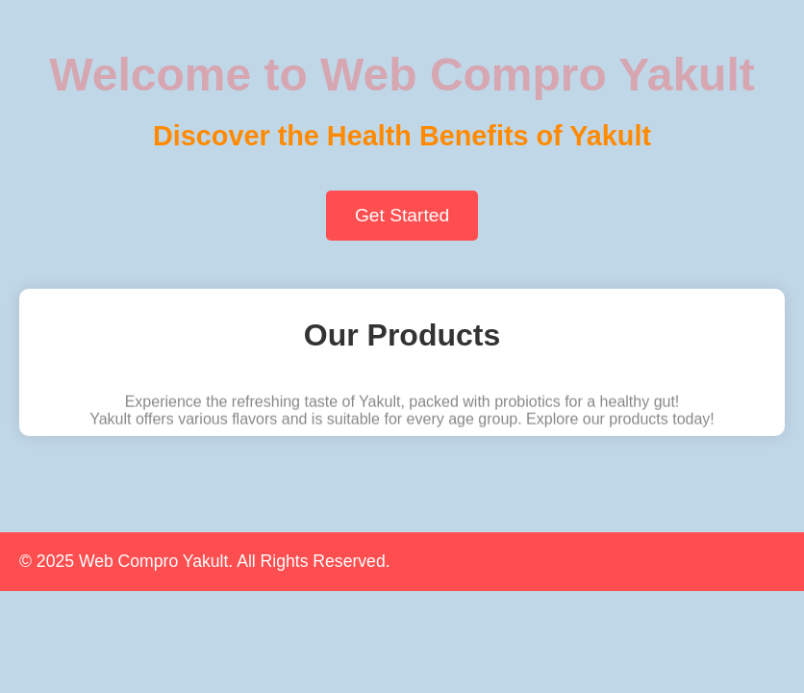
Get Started (402, 215)
